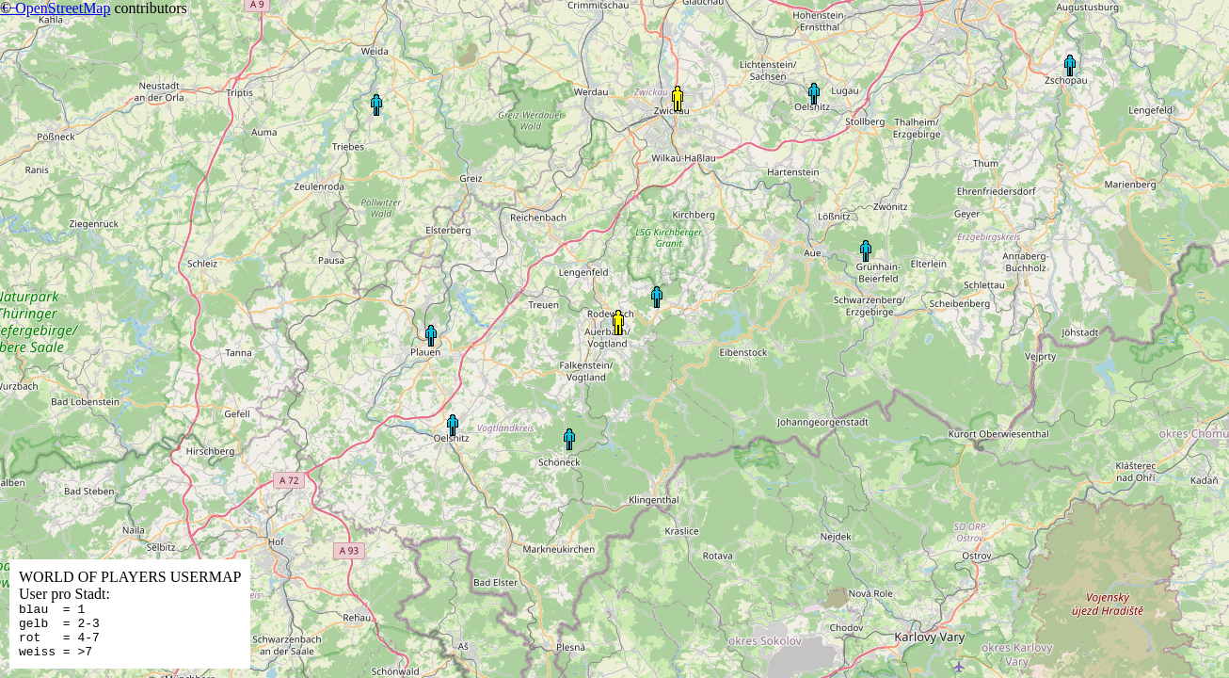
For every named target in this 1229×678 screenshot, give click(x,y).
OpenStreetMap (62, 8)
